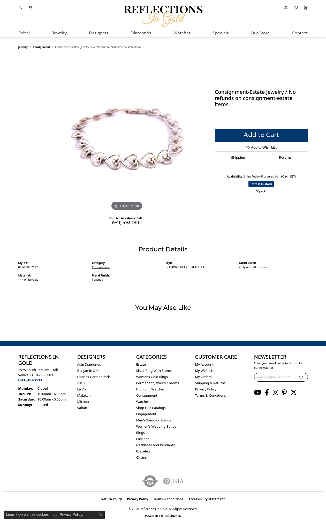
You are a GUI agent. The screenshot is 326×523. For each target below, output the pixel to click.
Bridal (24, 32)
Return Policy (111, 499)
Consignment (41, 47)
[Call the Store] (30, 380)
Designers (98, 32)
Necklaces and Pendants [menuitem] (155, 445)
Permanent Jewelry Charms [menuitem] (157, 383)
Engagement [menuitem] (146, 414)
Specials (221, 32)
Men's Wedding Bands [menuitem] (153, 420)
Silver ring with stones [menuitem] (154, 370)
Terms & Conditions (210, 395)
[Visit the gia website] (173, 481)
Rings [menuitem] (140, 432)
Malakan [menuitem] (84, 395)
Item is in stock (261, 184)
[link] (30, 8)
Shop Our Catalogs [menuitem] (151, 407)
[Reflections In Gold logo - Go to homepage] (163, 16)
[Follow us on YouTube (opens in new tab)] (257, 392)
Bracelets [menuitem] (143, 451)
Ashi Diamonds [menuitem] (89, 364)
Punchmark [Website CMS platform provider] (172, 516)
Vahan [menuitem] (82, 407)
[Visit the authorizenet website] (150, 481)
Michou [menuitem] (83, 401)
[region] (126, 134)
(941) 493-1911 (125, 223)
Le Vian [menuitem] (83, 389)
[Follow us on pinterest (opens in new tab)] (284, 392)
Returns (285, 157)
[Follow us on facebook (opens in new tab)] (267, 392)
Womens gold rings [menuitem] (152, 376)
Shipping (238, 157)
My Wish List (205, 370)
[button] (20, 8)
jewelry (23, 47)
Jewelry (59, 32)
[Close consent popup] (100, 514)
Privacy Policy (205, 389)
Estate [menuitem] (141, 364)
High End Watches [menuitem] (150, 389)
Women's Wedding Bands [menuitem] (156, 426)
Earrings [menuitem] (142, 438)
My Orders (203, 376)
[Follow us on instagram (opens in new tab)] (275, 392)
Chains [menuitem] (141, 457)
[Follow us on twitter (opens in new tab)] (294, 392)
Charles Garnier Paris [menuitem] (94, 376)
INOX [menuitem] (81, 383)
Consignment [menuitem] (146, 395)
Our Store (260, 32)
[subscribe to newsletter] (301, 377)
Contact (300, 32)
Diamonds (141, 32)
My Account (204, 364)
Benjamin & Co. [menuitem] (89, 370)
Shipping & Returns (210, 383)
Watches (182, 32)
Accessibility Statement (206, 499)
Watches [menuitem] (143, 401)
